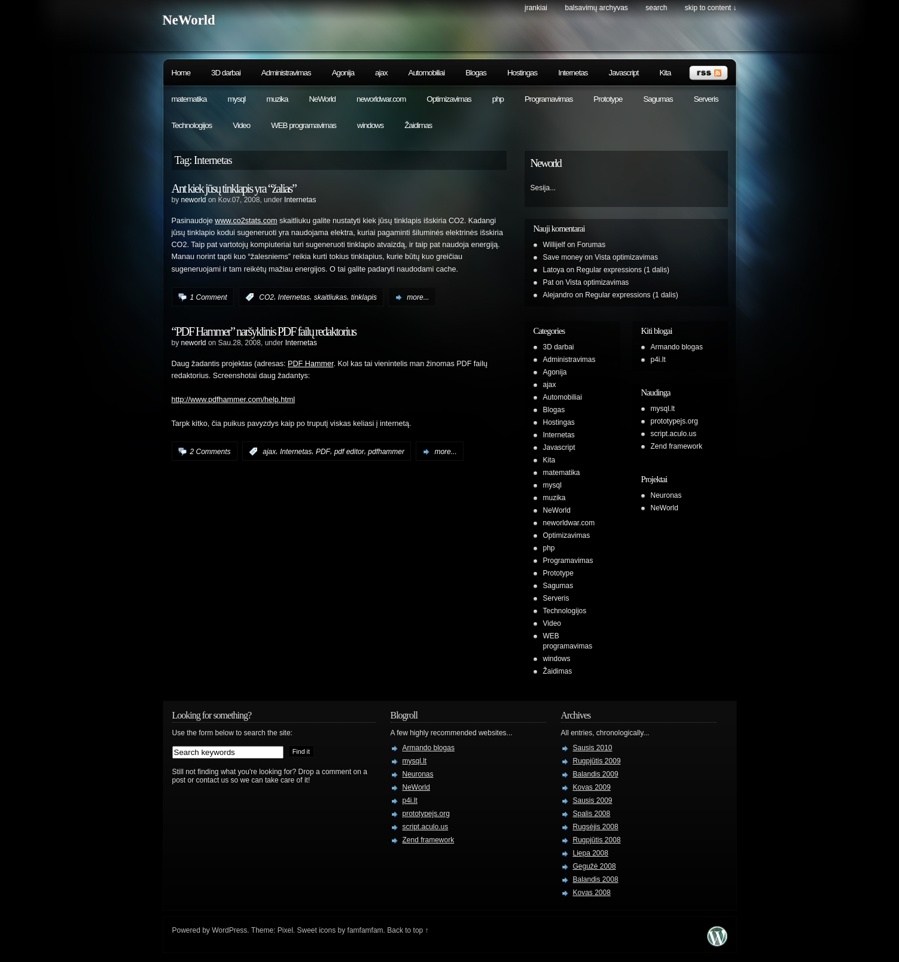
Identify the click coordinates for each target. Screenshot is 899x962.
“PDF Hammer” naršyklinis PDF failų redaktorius (264, 331)
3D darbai (225, 72)
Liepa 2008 (590, 853)
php (498, 99)
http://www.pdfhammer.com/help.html (233, 399)
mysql (236, 99)
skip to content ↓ (711, 8)
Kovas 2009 (592, 787)
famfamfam (365, 930)
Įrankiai (536, 8)
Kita (665, 72)
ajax (381, 72)
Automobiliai (427, 72)
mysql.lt (663, 408)
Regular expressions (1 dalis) (623, 270)
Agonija (343, 72)
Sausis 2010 (592, 748)
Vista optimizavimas (626, 257)
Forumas (591, 244)
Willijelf (554, 244)
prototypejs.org (674, 421)
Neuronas (666, 495)
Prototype (607, 99)
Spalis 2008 (592, 813)
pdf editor (349, 451)
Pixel (285, 930)
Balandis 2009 (595, 774)
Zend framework (677, 446)
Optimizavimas (448, 99)
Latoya (554, 270)
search (656, 8)
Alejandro (558, 295)
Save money (563, 257)
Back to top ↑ (407, 930)
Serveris (706, 99)
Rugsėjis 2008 (595, 827)
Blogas (475, 72)
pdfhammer (386, 451)
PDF (323, 451)
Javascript (623, 72)
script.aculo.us (674, 434)
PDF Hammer (310, 364)
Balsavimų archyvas (596, 8)
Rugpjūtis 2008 (597, 840)
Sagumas (657, 99)
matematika (189, 99)
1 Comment (208, 297)
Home (181, 72)
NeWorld (189, 20)
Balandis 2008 (595, 879)
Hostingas (522, 72)
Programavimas (548, 99)
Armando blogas (677, 347)
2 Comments (210, 451)
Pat (548, 282)
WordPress (229, 930)
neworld (193, 200)
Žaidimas (418, 125)
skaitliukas (330, 297)
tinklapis (364, 297)
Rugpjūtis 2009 (597, 761)
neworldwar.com (381, 99)
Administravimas (286, 72)
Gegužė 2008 (594, 866)
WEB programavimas (303, 125)
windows (370, 125)
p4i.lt (658, 359)
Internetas (572, 72)
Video (241, 125)
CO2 (266, 297)
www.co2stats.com (246, 221)
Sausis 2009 (592, 800)
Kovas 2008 (592, 892)
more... (418, 297)
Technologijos (192, 125)
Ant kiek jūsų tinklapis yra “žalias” (234, 188)
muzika (277, 99)
